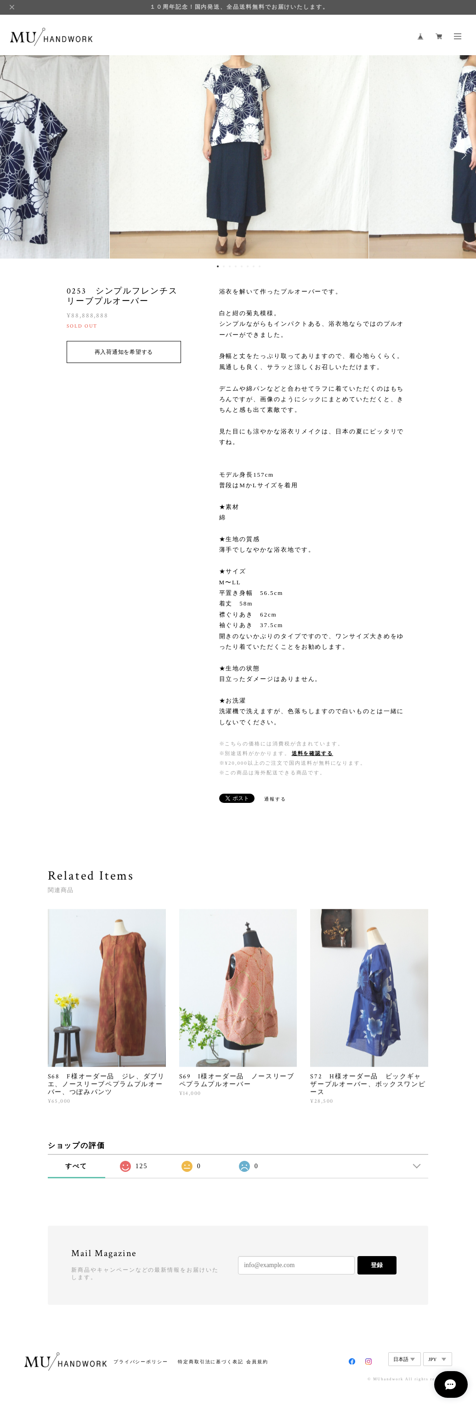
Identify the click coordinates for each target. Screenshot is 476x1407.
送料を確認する (312, 753)
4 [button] (236, 266)
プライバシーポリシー (140, 1361)
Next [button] (462, 155)
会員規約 (257, 1361)
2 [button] (224, 266)
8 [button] (260, 266)
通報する (275, 799)
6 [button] (248, 266)
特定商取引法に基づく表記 (211, 1361)
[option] (238, 155)
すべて (76, 1166)
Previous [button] (13, 155)
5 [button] (242, 266)
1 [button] (218, 266)
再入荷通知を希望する (124, 352)
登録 (377, 1265)
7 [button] (254, 266)
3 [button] (230, 266)
